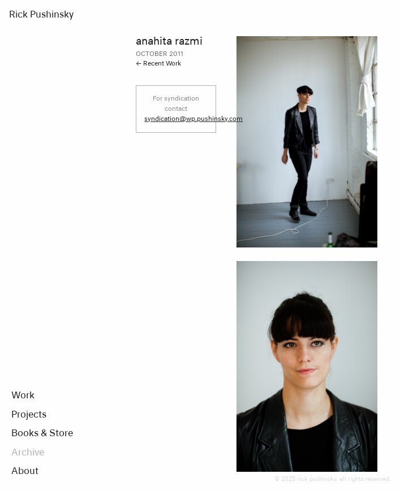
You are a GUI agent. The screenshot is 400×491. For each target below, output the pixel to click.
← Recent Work (158, 63)
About (24, 471)
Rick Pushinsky (41, 15)
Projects (28, 415)
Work (23, 396)
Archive (27, 453)
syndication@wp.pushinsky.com (193, 119)
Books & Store (42, 433)
